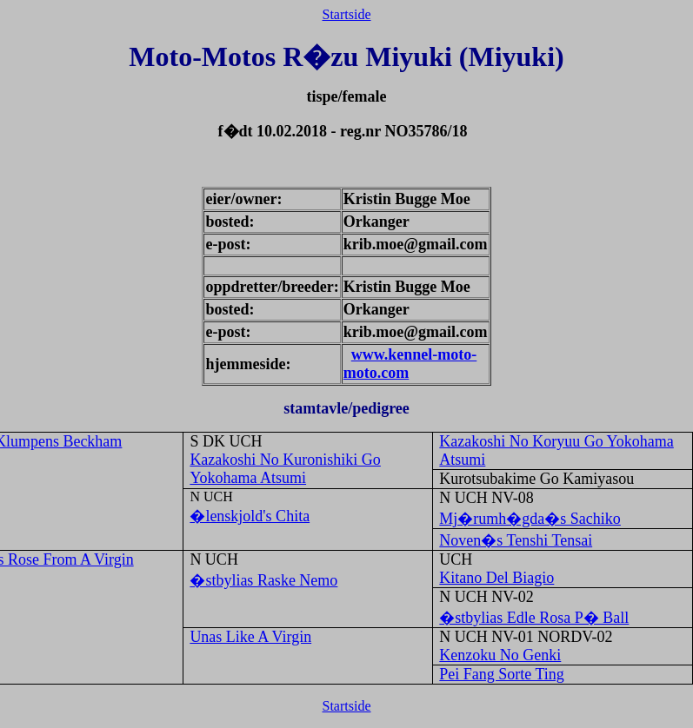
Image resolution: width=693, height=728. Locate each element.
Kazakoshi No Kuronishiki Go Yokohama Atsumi (285, 468)
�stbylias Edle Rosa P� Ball (534, 617)
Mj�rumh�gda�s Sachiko (530, 518)
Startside (347, 14)
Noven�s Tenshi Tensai (515, 540)
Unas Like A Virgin (250, 636)
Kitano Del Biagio (496, 577)
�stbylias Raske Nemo (263, 580)
